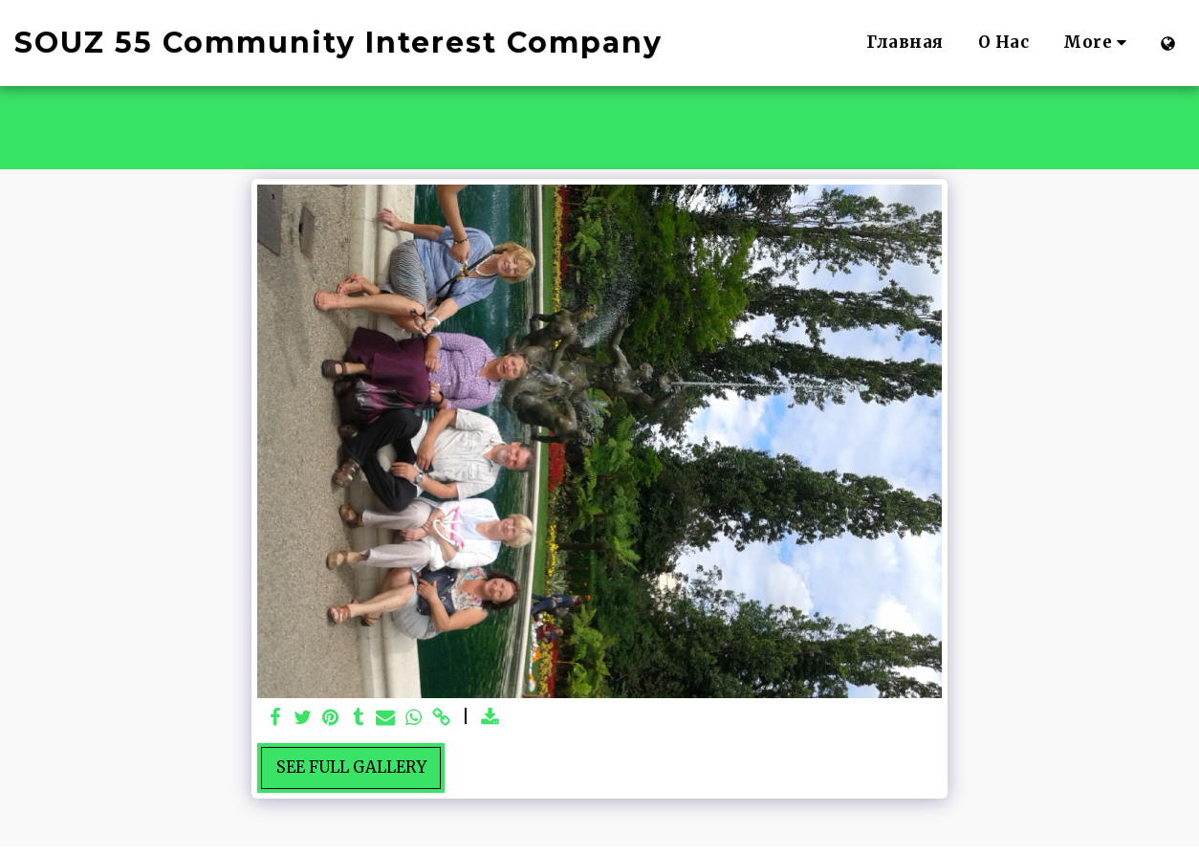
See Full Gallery (351, 767)
